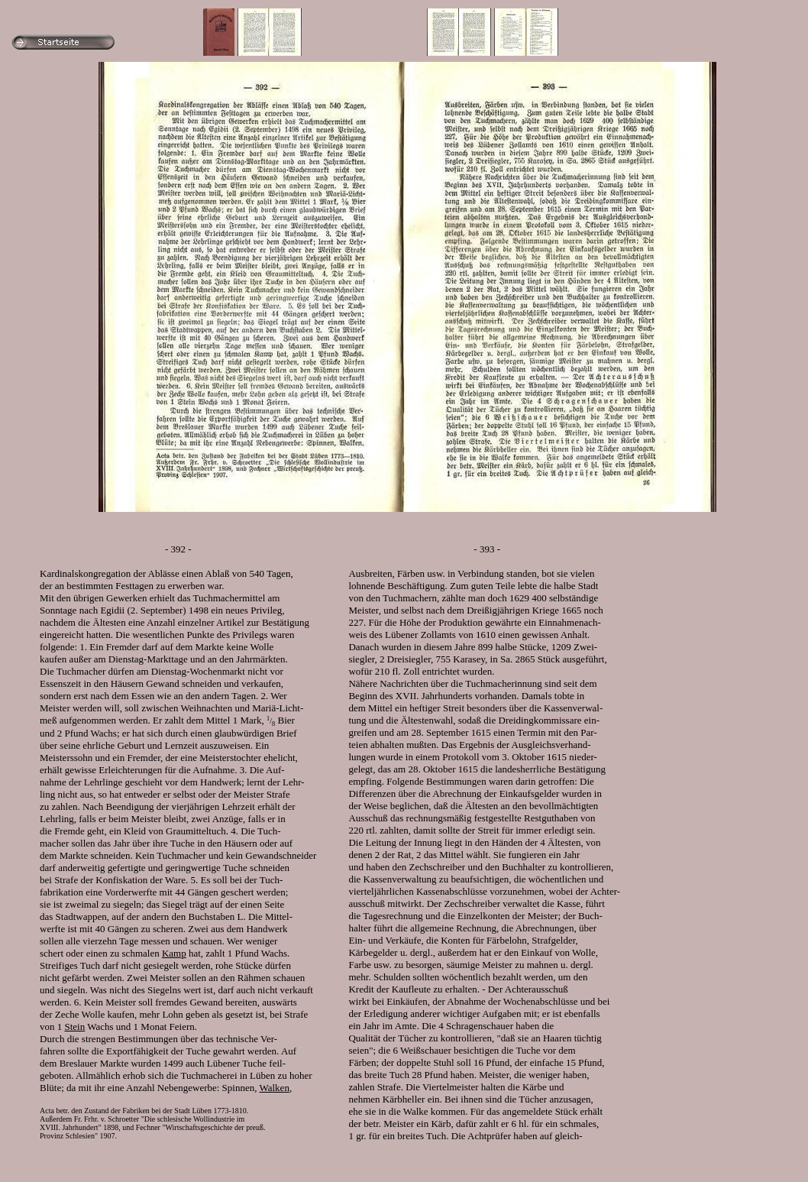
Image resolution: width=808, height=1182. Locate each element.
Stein (75, 1026)
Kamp (174, 953)
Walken (274, 1087)
